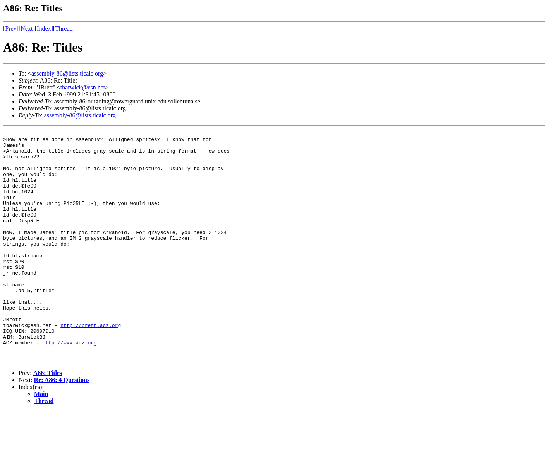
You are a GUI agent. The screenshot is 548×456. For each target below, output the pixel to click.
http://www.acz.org (69, 385)
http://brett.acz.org (90, 364)
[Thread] (64, 28)
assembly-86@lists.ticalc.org (67, 73)
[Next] (27, 28)
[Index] (44, 28)
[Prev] (11, 28)
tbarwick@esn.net (82, 87)
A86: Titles (47, 418)
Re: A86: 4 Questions (62, 425)
